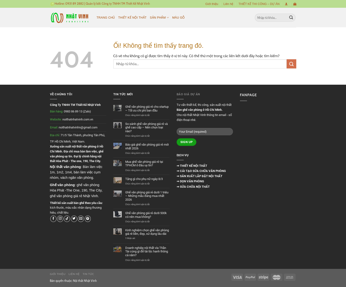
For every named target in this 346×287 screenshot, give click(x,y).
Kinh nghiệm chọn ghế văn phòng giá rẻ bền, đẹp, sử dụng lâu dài (147, 232)
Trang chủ (106, 17)
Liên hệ (228, 4)
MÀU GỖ (178, 17)
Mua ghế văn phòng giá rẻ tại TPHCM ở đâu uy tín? (144, 163)
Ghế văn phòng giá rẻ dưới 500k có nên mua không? (146, 215)
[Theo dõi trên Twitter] (74, 218)
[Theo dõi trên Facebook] (53, 218)
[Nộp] (291, 18)
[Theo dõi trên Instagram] (60, 218)
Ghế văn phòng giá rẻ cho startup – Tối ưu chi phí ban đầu (147, 108)
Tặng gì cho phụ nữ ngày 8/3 (144, 179)
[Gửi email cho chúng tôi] (81, 218)
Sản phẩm (159, 17)
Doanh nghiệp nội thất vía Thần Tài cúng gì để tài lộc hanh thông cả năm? (146, 251)
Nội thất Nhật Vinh (85, 281)
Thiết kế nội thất (132, 17)
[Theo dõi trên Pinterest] (88, 218)
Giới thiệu (211, 4)
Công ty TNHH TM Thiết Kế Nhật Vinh (126, 3)
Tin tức (88, 274)
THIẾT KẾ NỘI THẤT (193, 165)
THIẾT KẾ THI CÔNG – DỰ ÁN (259, 4)
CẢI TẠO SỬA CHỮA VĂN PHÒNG (202, 171)
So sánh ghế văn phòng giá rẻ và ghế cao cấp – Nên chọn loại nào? (146, 127)
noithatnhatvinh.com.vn (77, 119)
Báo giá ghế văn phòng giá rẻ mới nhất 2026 (147, 146)
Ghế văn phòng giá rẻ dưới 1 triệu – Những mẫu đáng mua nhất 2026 (146, 196)
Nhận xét (130, 238)
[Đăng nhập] (286, 4)
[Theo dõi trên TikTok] (67, 218)
